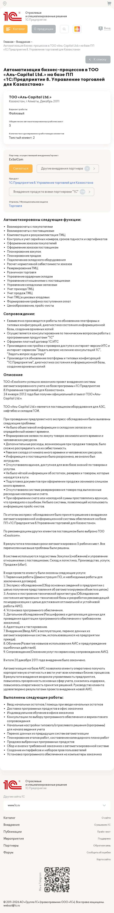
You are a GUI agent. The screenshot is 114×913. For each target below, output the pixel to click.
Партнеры (11, 845)
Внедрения (23, 42)
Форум (8, 852)
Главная (8, 42)
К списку (100, 59)
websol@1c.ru (11, 905)
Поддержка (104, 838)
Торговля (15, 206)
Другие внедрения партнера (65, 168)
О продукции (43, 29)
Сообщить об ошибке (99, 852)
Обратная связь (102, 845)
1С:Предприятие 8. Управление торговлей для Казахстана (51, 183)
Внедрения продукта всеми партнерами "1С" (49, 192)
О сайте (106, 818)
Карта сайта (104, 859)
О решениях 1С (102, 825)
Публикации (12, 832)
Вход (107, 28)
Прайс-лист (104, 831)
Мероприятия (13, 838)
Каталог (9, 818)
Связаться (20, 168)
